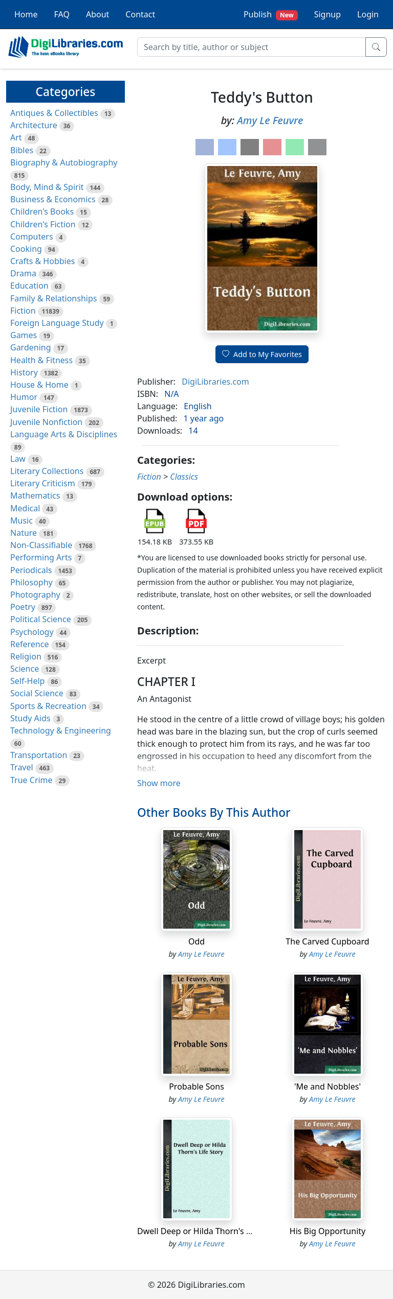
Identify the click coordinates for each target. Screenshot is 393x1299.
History (24, 372)
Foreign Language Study (57, 322)
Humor (23, 397)
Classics (184, 476)
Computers (31, 236)
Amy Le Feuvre (270, 120)
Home (26, 14)
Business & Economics (53, 199)
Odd (196, 941)
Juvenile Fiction (39, 409)
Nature (23, 532)
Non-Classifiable (41, 545)
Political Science (40, 619)
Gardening (30, 347)
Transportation (38, 755)
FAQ (62, 14)
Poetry (22, 606)
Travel (21, 767)
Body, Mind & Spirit (47, 187)
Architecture (33, 125)
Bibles (21, 150)
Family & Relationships (53, 298)
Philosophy (31, 582)
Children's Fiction (43, 224)
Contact (140, 14)
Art (16, 137)
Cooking (26, 248)
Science (24, 668)
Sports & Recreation (48, 706)
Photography (35, 594)
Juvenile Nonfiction (46, 422)
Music (21, 520)
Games (23, 335)
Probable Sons (196, 1086)
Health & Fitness (41, 360)
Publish (271, 14)
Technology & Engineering (60, 730)
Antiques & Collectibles (54, 113)
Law (18, 458)
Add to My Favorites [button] (262, 354)
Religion (25, 656)
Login (368, 14)
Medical (25, 508)
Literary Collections (46, 471)
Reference (29, 644)
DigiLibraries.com (215, 381)
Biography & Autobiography (63, 162)
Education (29, 285)
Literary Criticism (42, 483)
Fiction (23, 310)
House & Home (39, 384)
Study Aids (30, 718)
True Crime (31, 780)
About (97, 14)
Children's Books (42, 211)
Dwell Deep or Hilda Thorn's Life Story (209, 1231)
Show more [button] (159, 783)
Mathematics (35, 495)
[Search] (251, 47)
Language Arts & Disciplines (63, 434)
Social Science (36, 693)
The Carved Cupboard (327, 941)
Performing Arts (41, 557)
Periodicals (31, 570)
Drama (23, 273)
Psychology (32, 631)
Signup (327, 14)
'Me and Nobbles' (327, 1086)
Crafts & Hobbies (42, 261)
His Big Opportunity (327, 1231)
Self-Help (27, 681)
